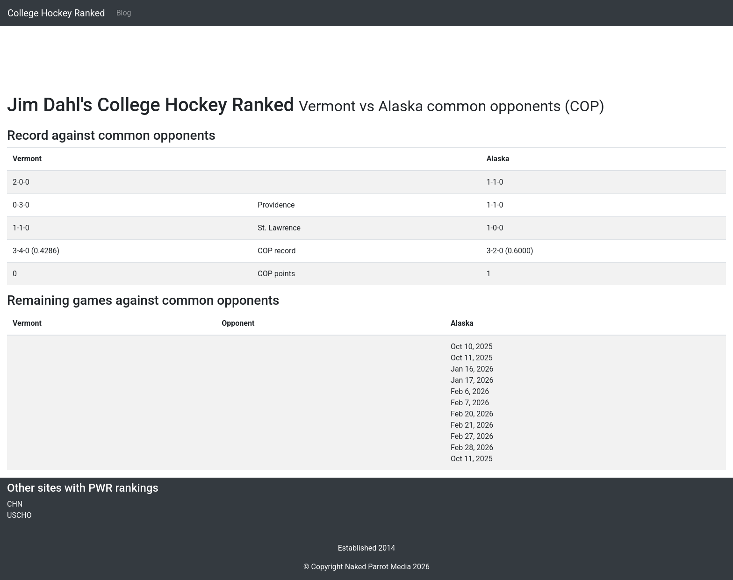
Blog (123, 12)
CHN (14, 504)
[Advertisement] (287, 55)
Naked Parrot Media (378, 566)
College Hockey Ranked (56, 13)
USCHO (19, 515)
